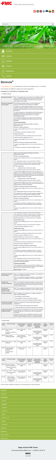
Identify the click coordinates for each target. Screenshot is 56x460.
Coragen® (4, 407)
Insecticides (24, 46)
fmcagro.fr (12, 46)
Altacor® (4, 400)
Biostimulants (4, 438)
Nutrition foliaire (5, 434)
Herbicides (3, 394)
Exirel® (3, 414)
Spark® (4, 421)
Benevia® (30, 46)
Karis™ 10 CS (5, 417)
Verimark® (4, 424)
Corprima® (4, 411)
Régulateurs (4, 431)
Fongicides (3, 428)
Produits (18, 46)
